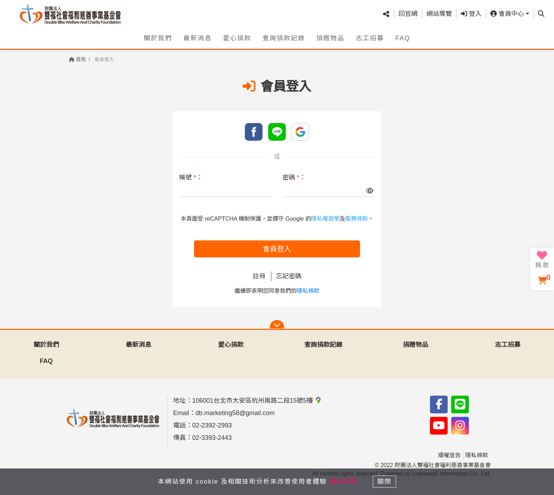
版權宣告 (449, 455)
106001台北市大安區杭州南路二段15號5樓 (257, 400)
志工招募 (370, 37)
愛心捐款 (237, 37)
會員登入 (277, 249)
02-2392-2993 (212, 425)
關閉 (385, 481)
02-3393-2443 (212, 437)
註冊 (259, 276)
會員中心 (507, 13)
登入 (471, 13)
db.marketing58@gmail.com (235, 413)
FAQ (402, 37)
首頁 (77, 59)
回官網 (408, 13)
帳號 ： (190, 177)
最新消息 (197, 37)
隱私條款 (308, 291)
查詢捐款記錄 (284, 37)
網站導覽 (439, 13)
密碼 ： (294, 177)
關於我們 (158, 37)
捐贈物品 (330, 37)
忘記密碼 (288, 276)
